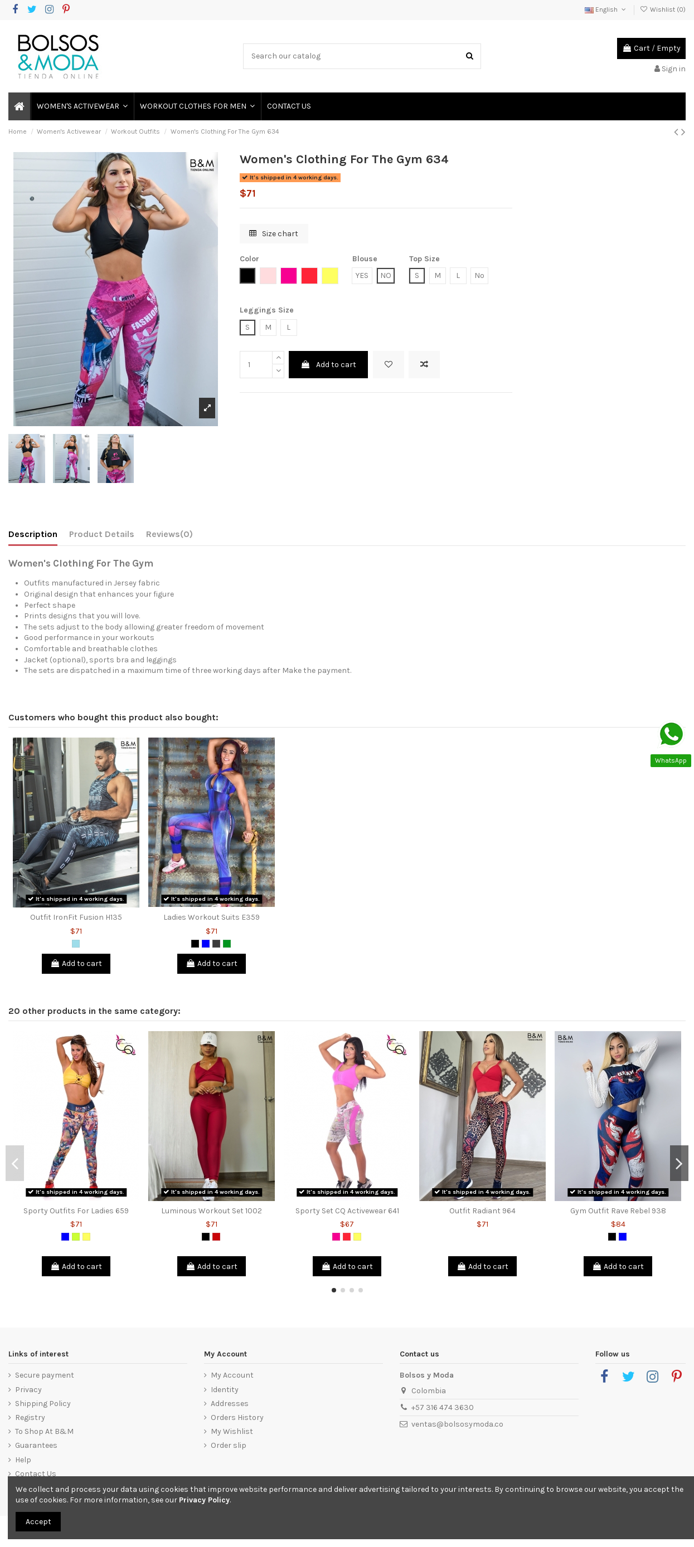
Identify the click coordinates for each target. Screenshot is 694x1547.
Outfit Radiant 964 (482, 1211)
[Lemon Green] (76, 1237)
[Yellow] (86, 1237)
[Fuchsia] (336, 1237)
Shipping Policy (43, 1403)
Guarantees (36, 1445)
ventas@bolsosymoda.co (457, 1424)
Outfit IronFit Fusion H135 (76, 917)
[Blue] (206, 944)
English (606, 9)
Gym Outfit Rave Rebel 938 (618, 1211)
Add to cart (328, 364)
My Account (232, 1375)
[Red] (216, 1237)
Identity (225, 1389)
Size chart (273, 233)
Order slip (228, 1445)
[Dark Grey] (216, 944)
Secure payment (44, 1375)
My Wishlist (232, 1431)
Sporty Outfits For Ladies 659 (76, 1211)
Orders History (237, 1417)
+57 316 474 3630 (442, 1407)
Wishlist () (663, 9)
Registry (30, 1417)
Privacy (28, 1389)
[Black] (195, 944)
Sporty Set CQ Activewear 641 (347, 1211)
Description (32, 534)
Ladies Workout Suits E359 (211, 917)
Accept (38, 1521)
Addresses (230, 1403)
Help (23, 1460)
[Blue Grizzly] (76, 944)
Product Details (101, 534)
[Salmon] (347, 1237)
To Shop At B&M (44, 1431)
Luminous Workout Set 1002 (211, 1211)
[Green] (227, 944)
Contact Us (35, 1473)
